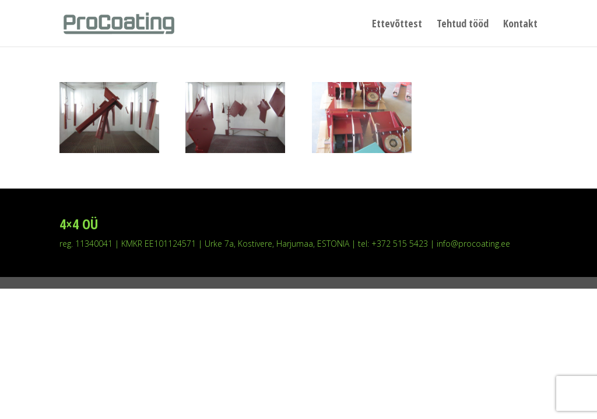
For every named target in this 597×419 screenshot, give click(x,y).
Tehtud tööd (463, 24)
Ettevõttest (397, 24)
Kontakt (520, 24)
